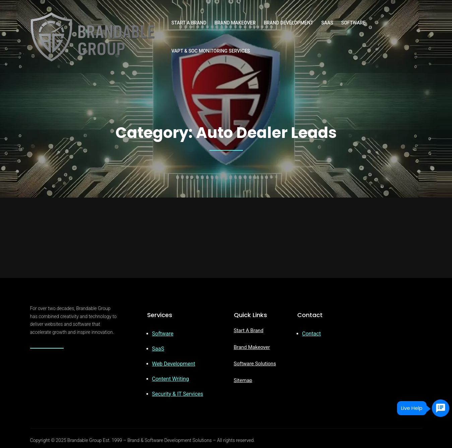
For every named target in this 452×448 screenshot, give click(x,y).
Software (163, 333)
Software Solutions (255, 364)
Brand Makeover (252, 347)
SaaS (158, 349)
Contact (311, 333)
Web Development (173, 364)
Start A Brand (249, 330)
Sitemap (243, 380)
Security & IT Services (177, 394)
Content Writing (170, 379)
